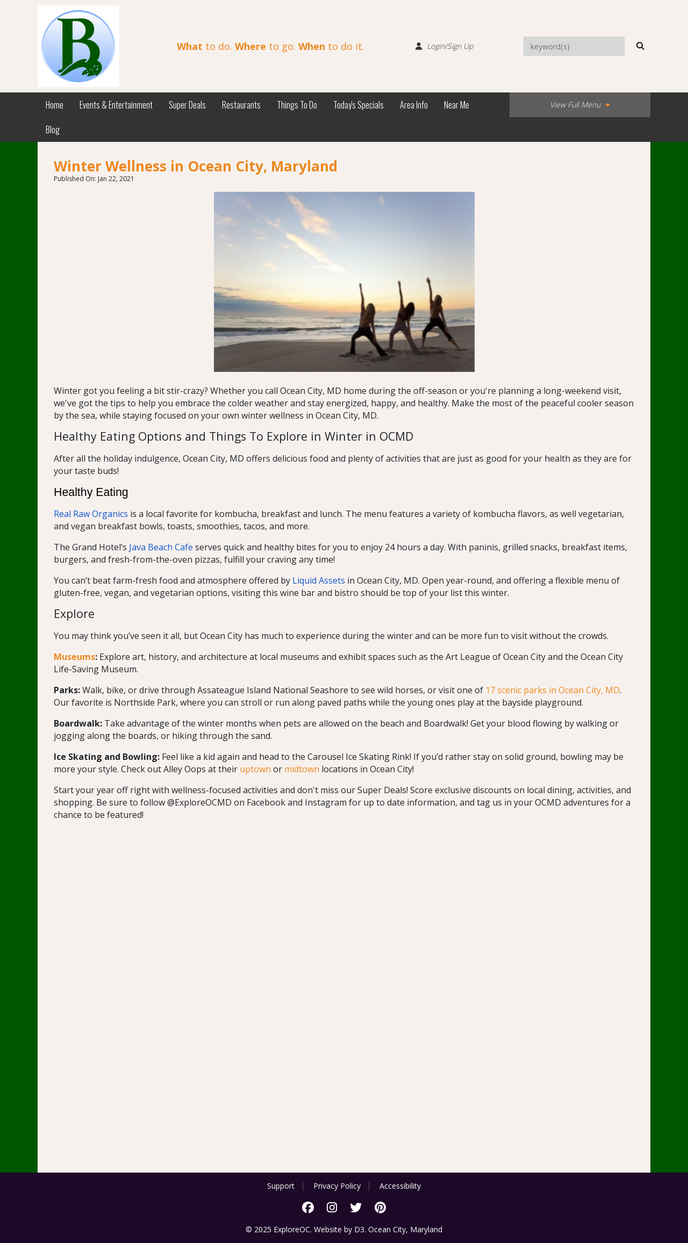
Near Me (456, 104)
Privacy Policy (337, 1186)
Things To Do (297, 104)
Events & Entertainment (116, 104)
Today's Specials (358, 104)
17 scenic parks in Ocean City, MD (552, 690)
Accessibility (400, 1186)
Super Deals (187, 104)
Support (281, 1186)
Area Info (414, 104)
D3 (359, 1229)
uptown (255, 769)
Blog (53, 129)
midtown (301, 769)
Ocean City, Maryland (405, 1229)
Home (54, 104)
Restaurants (241, 104)
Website (328, 1229)
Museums (74, 657)
